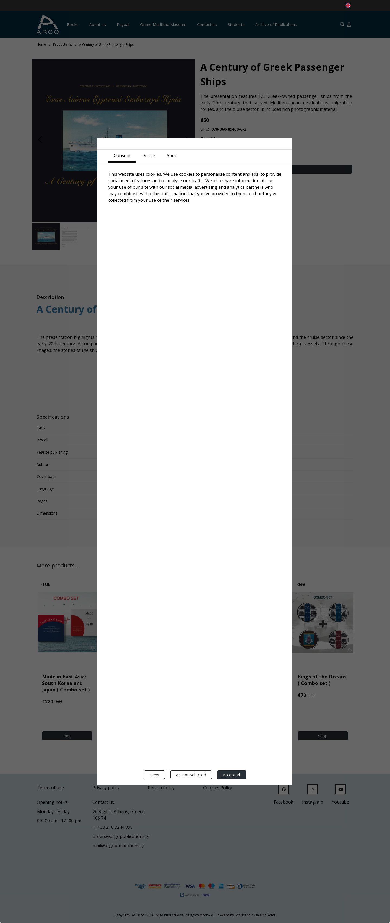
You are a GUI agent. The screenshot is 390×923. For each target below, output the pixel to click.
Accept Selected (191, 774)
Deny (154, 774)
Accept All (232, 774)
